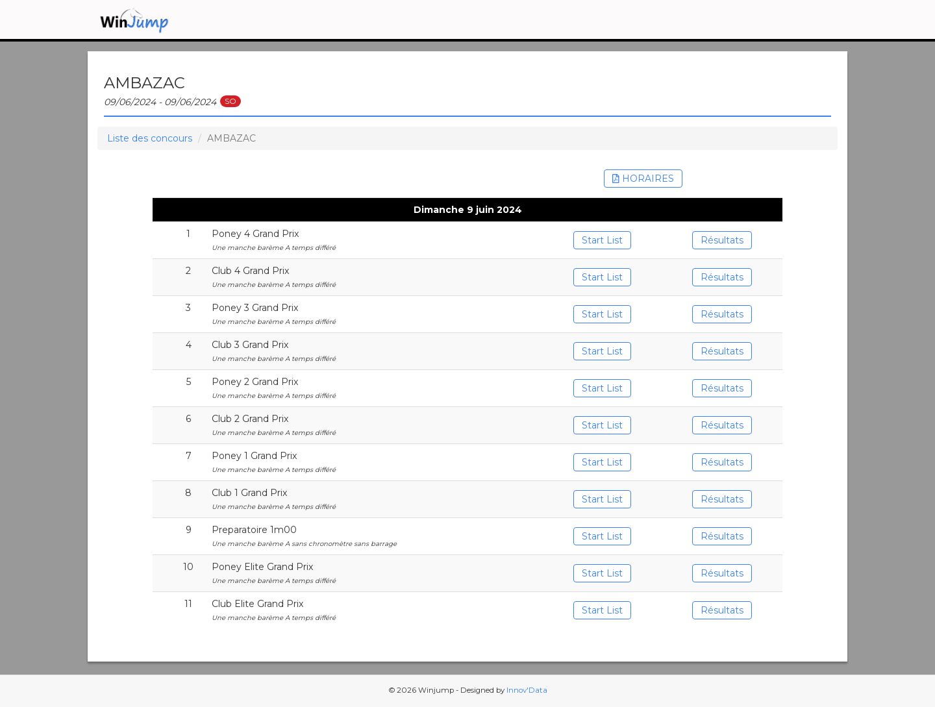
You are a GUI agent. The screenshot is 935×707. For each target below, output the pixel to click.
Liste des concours (149, 138)
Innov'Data (526, 690)
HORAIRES (643, 178)
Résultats (722, 240)
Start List (602, 240)
